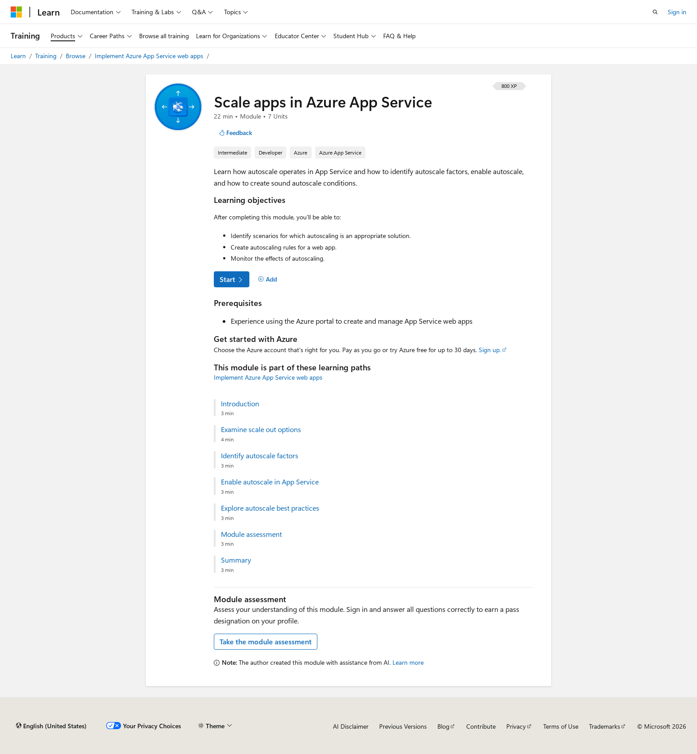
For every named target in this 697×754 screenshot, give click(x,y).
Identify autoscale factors (259, 455)
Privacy (516, 726)
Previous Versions (403, 726)
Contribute (481, 726)
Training (46, 56)
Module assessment (251, 534)
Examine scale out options (261, 429)
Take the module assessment (266, 641)
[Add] (267, 279)
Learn (19, 56)
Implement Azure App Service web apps (150, 56)
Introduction (240, 403)
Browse (76, 56)
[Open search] (655, 12)
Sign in (677, 12)
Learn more (408, 662)
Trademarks (604, 726)
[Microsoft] (16, 12)
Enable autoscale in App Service (270, 481)
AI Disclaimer (351, 726)
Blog (443, 726)
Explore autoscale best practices (270, 508)
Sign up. (490, 349)
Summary (236, 560)
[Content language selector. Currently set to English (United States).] (51, 726)
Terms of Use (560, 726)
